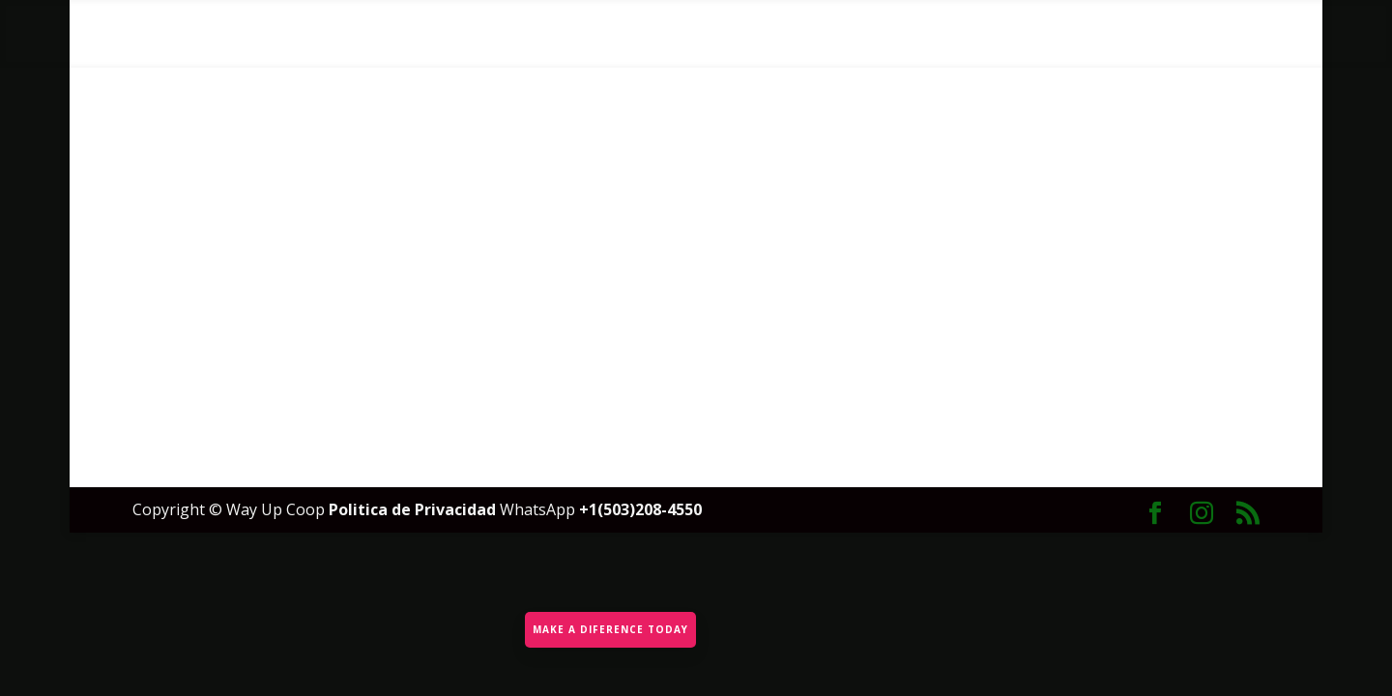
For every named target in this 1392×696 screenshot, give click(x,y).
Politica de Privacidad (414, 509)
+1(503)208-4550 (640, 509)
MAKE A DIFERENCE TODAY (608, 625)
